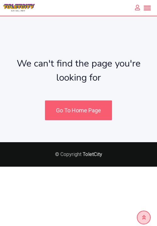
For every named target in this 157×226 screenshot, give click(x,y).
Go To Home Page (78, 110)
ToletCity (92, 154)
